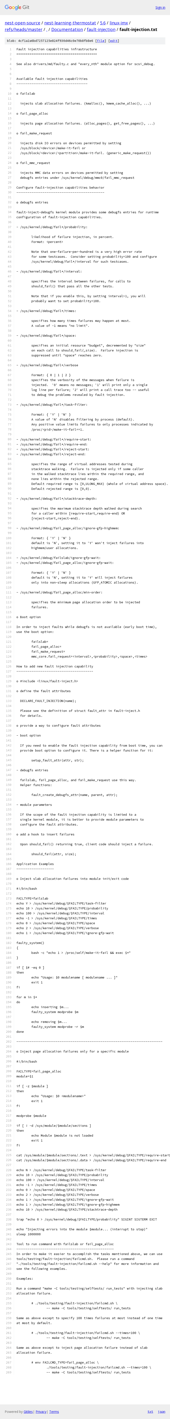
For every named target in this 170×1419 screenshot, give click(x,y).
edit (114, 41)
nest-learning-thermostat (70, 23)
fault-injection (101, 29)
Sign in (160, 7)
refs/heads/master (23, 29)
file (100, 41)
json (161, 1411)
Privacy (41, 1411)
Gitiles (28, 1411)
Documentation (67, 29)
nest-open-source (22, 23)
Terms (54, 1411)
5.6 (103, 23)
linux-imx (119, 23)
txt (150, 1411)
